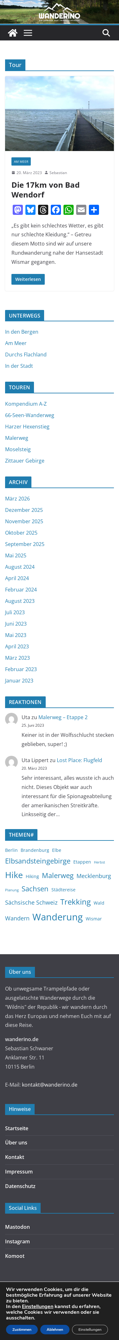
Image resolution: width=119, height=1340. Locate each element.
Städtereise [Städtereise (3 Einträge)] (63, 890)
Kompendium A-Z (26, 403)
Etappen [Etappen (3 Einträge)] (82, 862)
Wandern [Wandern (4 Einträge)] (17, 918)
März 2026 (17, 498)
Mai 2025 (15, 555)
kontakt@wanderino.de (49, 1084)
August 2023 (20, 600)
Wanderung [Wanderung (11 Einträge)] (57, 917)
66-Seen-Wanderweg (29, 415)
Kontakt (14, 1157)
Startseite (16, 1128)
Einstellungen (37, 1306)
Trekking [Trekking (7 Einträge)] (75, 902)
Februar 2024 (21, 589)
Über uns (16, 1142)
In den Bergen (21, 331)
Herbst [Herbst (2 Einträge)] (99, 862)
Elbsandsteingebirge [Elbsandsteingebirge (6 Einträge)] (37, 860)
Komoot (14, 1255)
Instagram (17, 1241)
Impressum (19, 1171)
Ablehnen (55, 1329)
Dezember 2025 (24, 509)
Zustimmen (21, 1329)
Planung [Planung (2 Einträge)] (12, 890)
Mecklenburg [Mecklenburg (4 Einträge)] (93, 876)
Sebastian (58, 172)
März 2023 (17, 657)
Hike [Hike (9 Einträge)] (14, 875)
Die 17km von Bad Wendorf (45, 189)
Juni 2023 (16, 623)
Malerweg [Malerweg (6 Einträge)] (58, 875)
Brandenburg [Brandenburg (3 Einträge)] (35, 850)
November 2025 (24, 521)
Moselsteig (18, 449)
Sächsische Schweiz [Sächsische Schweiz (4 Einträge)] (31, 902)
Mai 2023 (15, 635)
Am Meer (21, 161)
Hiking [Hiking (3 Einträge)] (32, 876)
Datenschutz (20, 1186)
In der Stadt (19, 365)
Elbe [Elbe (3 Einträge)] (56, 850)
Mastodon (17, 1226)
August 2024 (20, 566)
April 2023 (17, 646)
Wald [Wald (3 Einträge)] (99, 903)
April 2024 (17, 578)
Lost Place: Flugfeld (79, 760)
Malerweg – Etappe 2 (63, 717)
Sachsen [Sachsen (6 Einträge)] (35, 888)
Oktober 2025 (21, 532)
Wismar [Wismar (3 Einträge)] (94, 919)
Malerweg (16, 437)
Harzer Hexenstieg (27, 426)
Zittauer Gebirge (24, 460)
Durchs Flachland (26, 354)
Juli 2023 (15, 612)
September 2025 (24, 544)
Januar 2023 (19, 680)
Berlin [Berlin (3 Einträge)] (11, 850)
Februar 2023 (21, 669)
